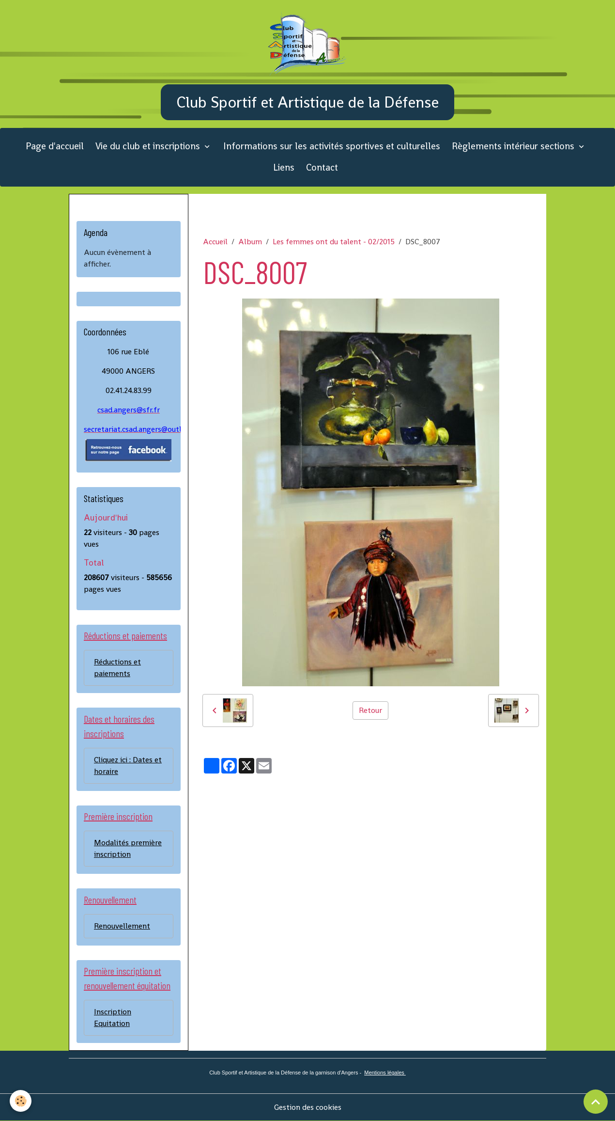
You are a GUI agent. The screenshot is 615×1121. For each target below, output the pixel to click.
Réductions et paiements (117, 668)
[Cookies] (20, 1101)
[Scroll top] (596, 1101)
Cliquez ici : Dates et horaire (128, 765)
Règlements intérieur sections (514, 146)
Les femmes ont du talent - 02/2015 (334, 242)
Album (250, 242)
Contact (322, 167)
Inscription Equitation (112, 1017)
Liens (283, 167)
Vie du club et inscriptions (148, 146)
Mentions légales (385, 1072)
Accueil (215, 242)
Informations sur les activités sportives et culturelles (331, 146)
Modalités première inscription (128, 848)
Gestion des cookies (307, 1107)
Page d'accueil (55, 146)
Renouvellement (122, 926)
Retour (370, 710)
